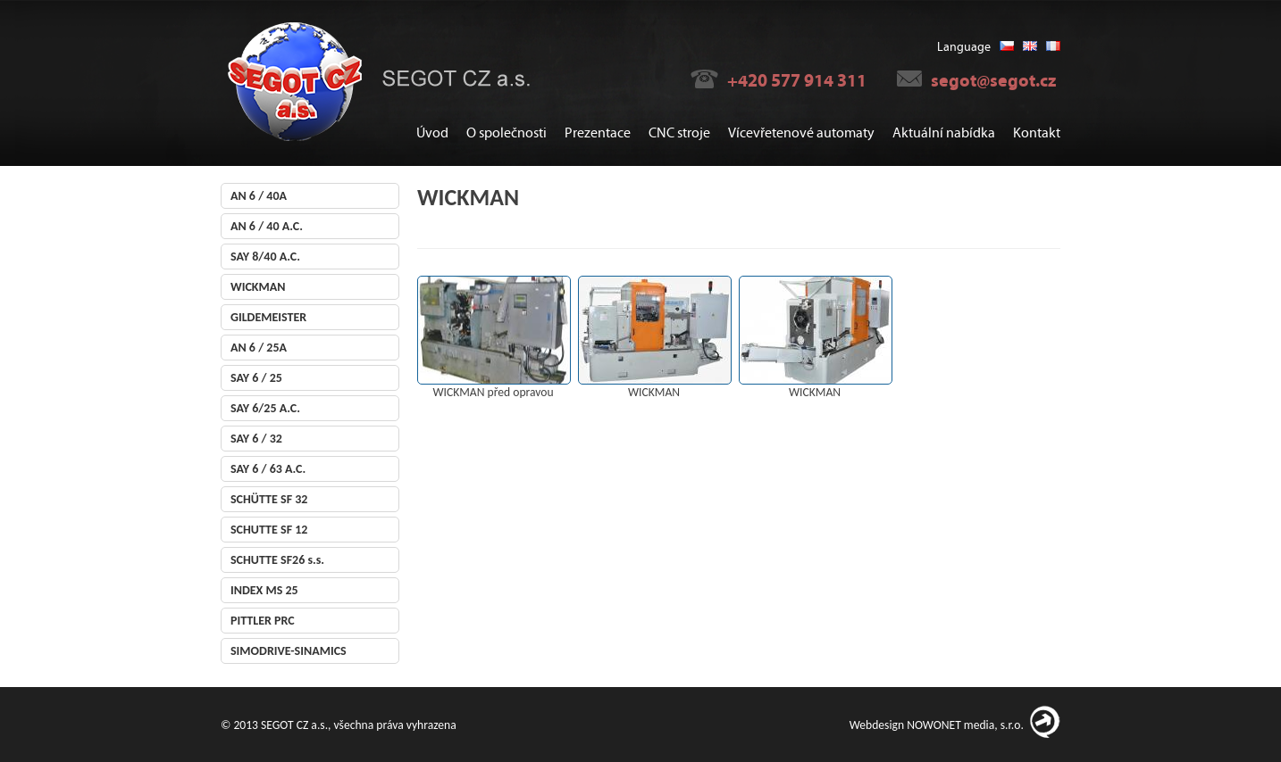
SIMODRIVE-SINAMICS (288, 650)
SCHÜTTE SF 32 (268, 499)
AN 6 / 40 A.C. (266, 226)
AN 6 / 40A (258, 195)
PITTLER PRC (262, 620)
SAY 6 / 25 (256, 377)
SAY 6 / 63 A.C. (268, 468)
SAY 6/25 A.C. (265, 408)
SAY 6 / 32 (256, 438)
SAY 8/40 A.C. (265, 256)
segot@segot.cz (993, 80)
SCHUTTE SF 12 (268, 529)
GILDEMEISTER (268, 317)
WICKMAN (257, 286)
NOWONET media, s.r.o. (965, 725)
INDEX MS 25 (264, 590)
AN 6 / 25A (258, 347)
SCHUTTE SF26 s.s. (277, 559)
